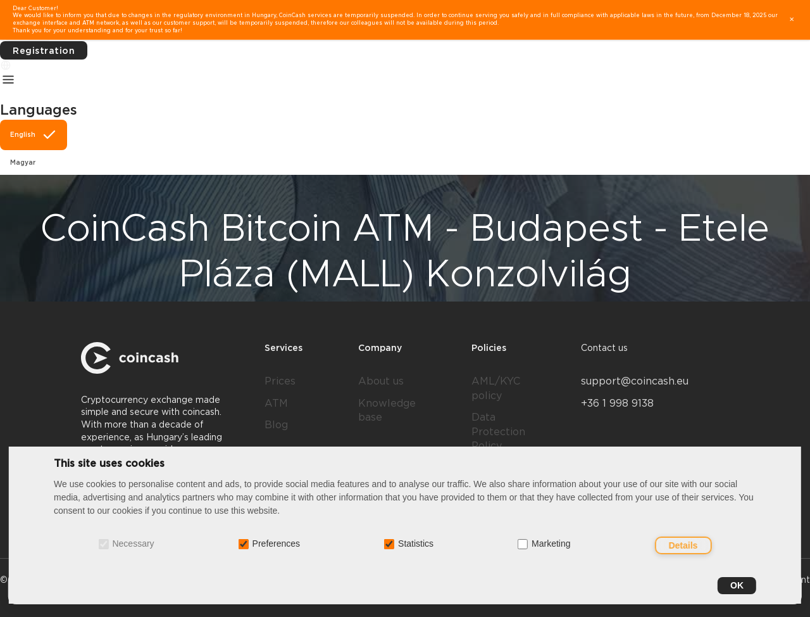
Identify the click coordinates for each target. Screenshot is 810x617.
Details (683, 545)
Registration (44, 51)
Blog (276, 425)
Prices (280, 381)
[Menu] (8, 79)
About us (381, 381)
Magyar (22, 162)
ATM (276, 403)
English (33, 135)
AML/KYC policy (496, 388)
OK (737, 585)
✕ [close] (791, 19)
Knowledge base (387, 410)
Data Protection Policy (498, 431)
